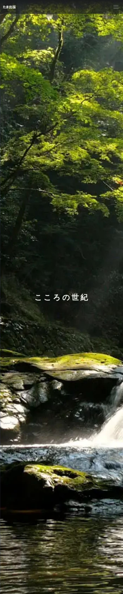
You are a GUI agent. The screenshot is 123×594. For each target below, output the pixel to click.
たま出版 (9, 6)
